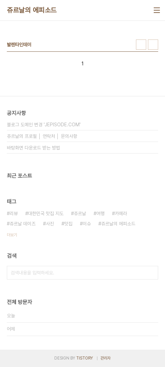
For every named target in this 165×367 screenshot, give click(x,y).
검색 (151, 272)
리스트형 (153, 44)
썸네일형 (141, 44)
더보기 (12, 235)
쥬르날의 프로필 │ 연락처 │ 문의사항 (42, 136)
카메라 (121, 213)
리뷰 (14, 213)
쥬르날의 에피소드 (32, 10)
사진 (50, 223)
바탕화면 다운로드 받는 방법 (33, 147)
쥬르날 (80, 213)
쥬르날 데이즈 (23, 223)
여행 (100, 213)
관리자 (105, 358)
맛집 (68, 223)
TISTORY (84, 358)
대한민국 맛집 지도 (46, 213)
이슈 (87, 223)
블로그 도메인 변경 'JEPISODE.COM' (44, 124)
